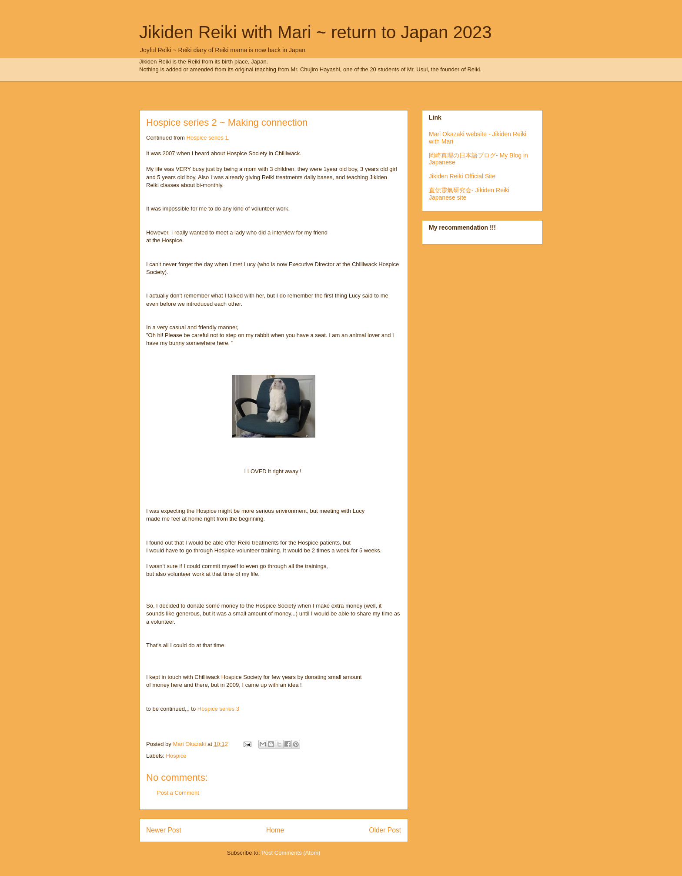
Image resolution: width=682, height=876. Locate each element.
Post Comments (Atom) (290, 852)
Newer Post (163, 830)
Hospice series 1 (207, 137)
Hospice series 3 (218, 708)
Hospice (176, 755)
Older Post (385, 830)
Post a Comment (178, 792)
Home (275, 830)
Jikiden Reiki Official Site (462, 176)
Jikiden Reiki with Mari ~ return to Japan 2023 (315, 32)
